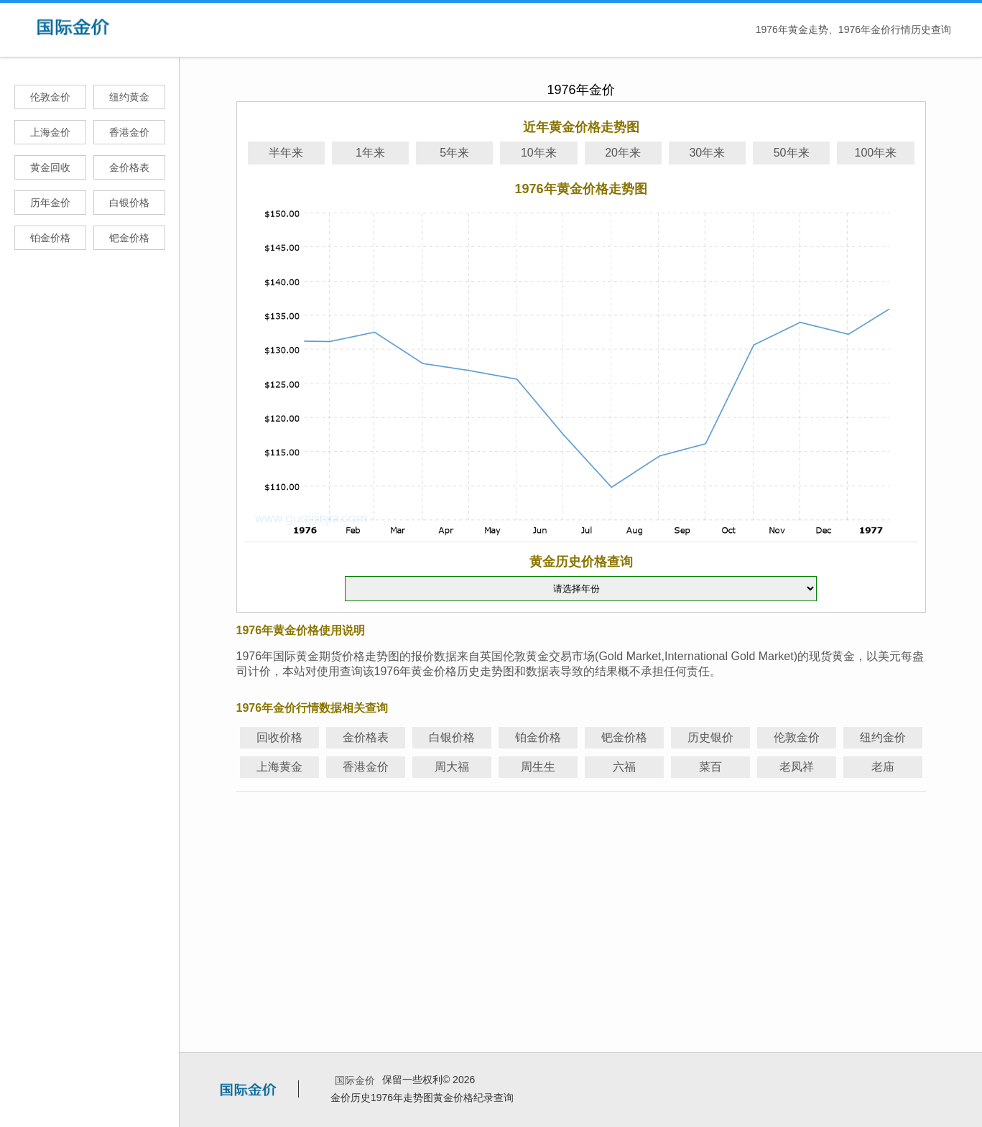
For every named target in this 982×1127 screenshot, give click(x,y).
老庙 (882, 767)
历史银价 (710, 737)
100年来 (876, 153)
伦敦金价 (50, 97)
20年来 (623, 153)
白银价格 (129, 202)
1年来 (370, 153)
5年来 (454, 153)
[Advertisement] (581, 897)
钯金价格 (129, 238)
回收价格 (279, 737)
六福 (624, 767)
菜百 (710, 767)
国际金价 (355, 1080)
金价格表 (129, 167)
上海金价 (50, 132)
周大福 (452, 767)
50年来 (792, 153)
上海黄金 (279, 767)
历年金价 (50, 202)
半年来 (286, 153)
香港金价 (129, 132)
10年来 (539, 153)
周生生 (538, 767)
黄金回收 (50, 167)
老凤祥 (796, 767)
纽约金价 (883, 737)
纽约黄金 (129, 97)
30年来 (707, 153)
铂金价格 (50, 238)
